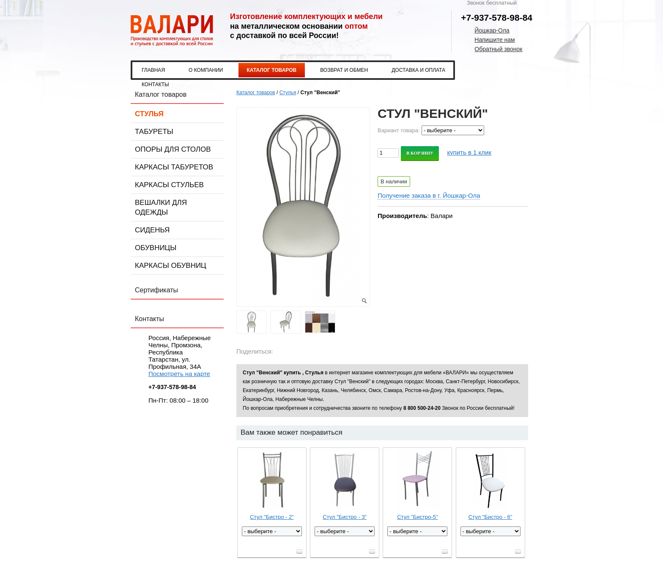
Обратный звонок (498, 49)
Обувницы (155, 248)
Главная (153, 70)
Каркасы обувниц (170, 266)
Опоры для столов (173, 149)
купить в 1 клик (469, 152)
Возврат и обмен (344, 70)
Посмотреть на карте (179, 373)
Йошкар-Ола (491, 30)
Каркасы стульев (169, 185)
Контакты (155, 84)
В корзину (419, 152)
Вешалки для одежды (161, 207)
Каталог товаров (272, 70)
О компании (206, 70)
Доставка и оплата (418, 70)
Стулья (149, 114)
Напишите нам (494, 39)
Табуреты (154, 132)
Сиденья (152, 230)
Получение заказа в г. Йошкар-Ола (429, 195)
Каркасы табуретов (174, 167)
